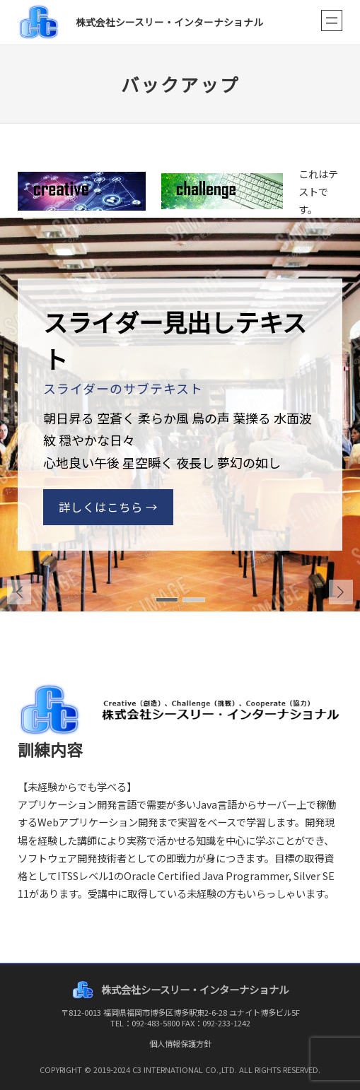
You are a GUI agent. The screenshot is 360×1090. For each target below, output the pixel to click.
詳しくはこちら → (108, 506)
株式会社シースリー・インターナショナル (169, 22)
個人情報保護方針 (180, 1043)
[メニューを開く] (331, 20)
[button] (341, 592)
